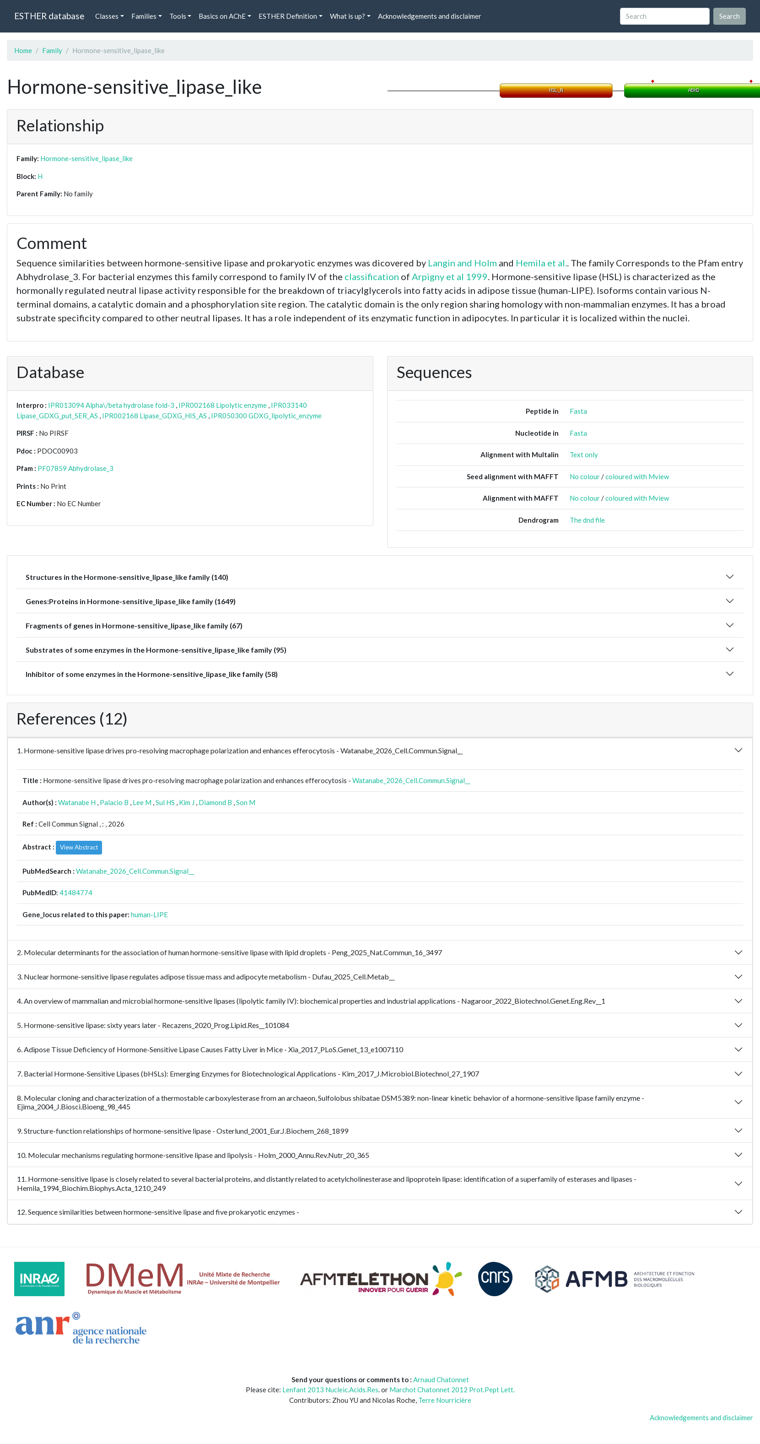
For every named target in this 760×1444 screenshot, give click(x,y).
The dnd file (587, 520)
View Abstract (79, 847)
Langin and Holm (462, 262)
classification (372, 276)
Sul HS (165, 802)
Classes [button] (107, 16)
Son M (245, 802)
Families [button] (143, 16)
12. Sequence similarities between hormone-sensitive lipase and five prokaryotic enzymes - (158, 1211)
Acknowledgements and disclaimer (429, 16)
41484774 (75, 892)
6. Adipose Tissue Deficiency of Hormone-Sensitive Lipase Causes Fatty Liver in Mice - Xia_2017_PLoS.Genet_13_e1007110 (210, 1049)
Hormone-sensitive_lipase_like (86, 158)
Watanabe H (77, 802)
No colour (585, 476)
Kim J (186, 802)
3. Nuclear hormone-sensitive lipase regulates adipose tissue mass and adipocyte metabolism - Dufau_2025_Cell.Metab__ (205, 976)
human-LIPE (149, 914)
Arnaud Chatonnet (441, 1379)
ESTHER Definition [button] (288, 16)
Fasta (578, 411)
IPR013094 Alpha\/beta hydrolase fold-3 (111, 405)
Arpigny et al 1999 (450, 276)
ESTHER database (49, 16)
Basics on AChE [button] (222, 16)
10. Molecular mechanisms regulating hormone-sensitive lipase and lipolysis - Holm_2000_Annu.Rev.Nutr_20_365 (193, 1155)
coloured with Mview (637, 476)
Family (52, 50)
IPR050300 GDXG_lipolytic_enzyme (266, 415)
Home (23, 50)
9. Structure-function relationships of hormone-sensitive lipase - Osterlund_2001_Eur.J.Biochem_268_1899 (182, 1130)
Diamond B (215, 802)
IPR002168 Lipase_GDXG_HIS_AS (154, 415)
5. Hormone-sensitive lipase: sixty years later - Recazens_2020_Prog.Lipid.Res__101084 (153, 1025)
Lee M (142, 802)
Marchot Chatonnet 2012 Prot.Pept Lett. (452, 1389)
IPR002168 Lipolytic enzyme (222, 405)
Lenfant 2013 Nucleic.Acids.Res (330, 1389)
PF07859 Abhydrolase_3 (75, 468)
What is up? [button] (347, 16)
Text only (584, 454)
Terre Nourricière (444, 1400)
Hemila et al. (541, 262)
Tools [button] (177, 16)
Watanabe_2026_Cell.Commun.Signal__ (411, 780)
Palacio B (114, 802)
